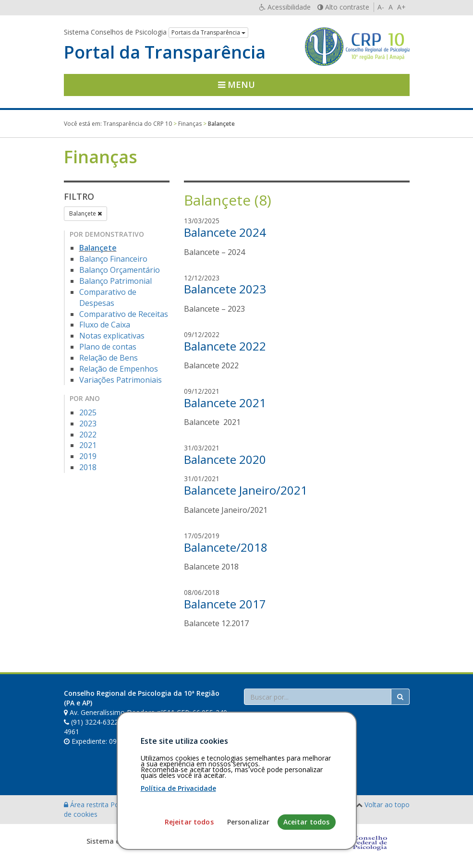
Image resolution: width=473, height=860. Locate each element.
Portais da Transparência (208, 32)
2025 (88, 412)
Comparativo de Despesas (107, 297)
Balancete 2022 (225, 346)
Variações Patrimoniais (120, 380)
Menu (236, 84)
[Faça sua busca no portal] (317, 697)
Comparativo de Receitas (123, 314)
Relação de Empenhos (118, 368)
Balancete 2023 (225, 289)
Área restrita (87, 804)
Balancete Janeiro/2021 (245, 490)
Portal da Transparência (165, 52)
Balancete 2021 (225, 403)
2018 (88, 467)
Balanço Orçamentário (119, 270)
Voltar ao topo (387, 804)
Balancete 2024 (225, 232)
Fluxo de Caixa (104, 324)
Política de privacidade (146, 804)
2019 (88, 456)
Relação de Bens (108, 357)
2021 (88, 445)
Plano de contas (107, 346)
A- (380, 7)
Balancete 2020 (225, 459)
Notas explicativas (112, 335)
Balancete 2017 (225, 604)
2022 (88, 434)
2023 (88, 423)
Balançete (85, 213)
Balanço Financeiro (113, 259)
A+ (401, 7)
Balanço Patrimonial (115, 281)
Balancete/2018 (225, 547)
